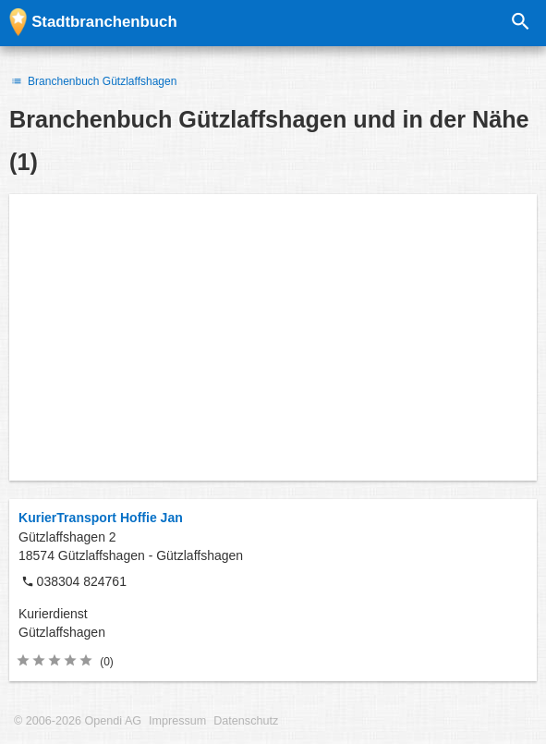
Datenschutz (245, 720)
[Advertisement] (273, 337)
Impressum (177, 720)
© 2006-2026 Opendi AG (77, 720)
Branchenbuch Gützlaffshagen (92, 81)
